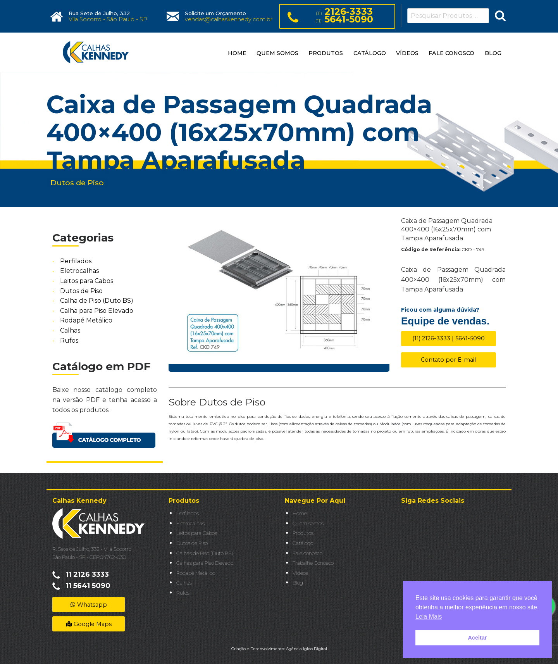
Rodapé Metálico (86, 320)
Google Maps (89, 624)
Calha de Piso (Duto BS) (96, 300)
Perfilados (75, 261)
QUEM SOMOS (277, 53)
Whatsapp (89, 604)
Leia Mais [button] (428, 616)
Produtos (303, 533)
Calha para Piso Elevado (96, 310)
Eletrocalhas (79, 271)
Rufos (69, 340)
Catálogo (303, 543)
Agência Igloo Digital (306, 648)
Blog (298, 583)
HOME (237, 53)
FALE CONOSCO (451, 53)
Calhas (70, 330)
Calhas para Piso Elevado (204, 563)
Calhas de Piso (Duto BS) (204, 553)
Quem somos (308, 523)
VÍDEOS (407, 53)
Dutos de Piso (81, 291)
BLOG (493, 53)
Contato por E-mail (448, 359)
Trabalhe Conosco (313, 563)
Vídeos (300, 573)
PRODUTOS (325, 53)
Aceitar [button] (477, 638)
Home (300, 513)
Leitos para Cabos (86, 281)
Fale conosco (307, 553)
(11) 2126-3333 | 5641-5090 (448, 338)
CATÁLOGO (369, 53)
